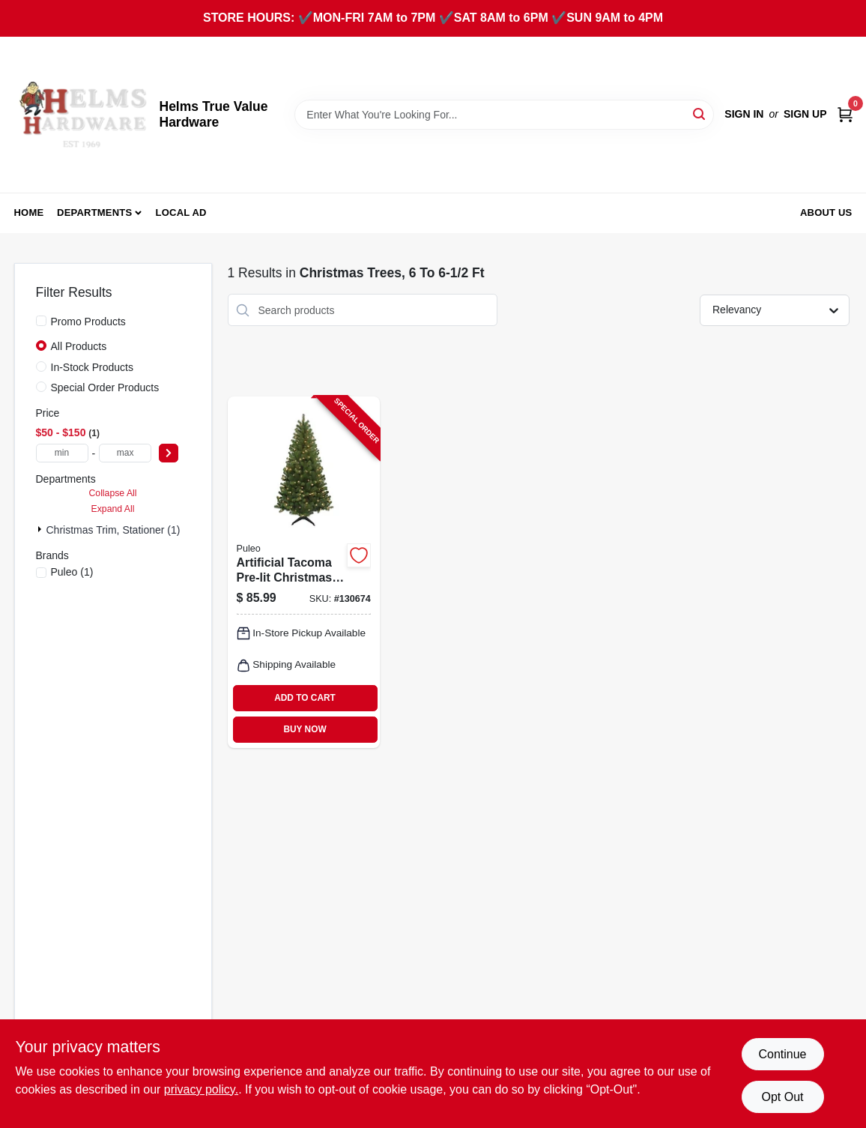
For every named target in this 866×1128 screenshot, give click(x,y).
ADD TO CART (305, 698)
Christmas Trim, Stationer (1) (113, 530)
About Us (826, 212)
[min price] (62, 453)
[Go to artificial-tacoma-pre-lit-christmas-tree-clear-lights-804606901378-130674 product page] (304, 571)
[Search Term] (504, 115)
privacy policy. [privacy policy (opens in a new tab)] (201, 1089)
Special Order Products (105, 387)
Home (29, 212)
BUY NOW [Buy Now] (304, 729)
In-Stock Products (92, 367)
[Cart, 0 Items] (845, 114)
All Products (79, 346)
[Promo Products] (41, 321)
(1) (72, 572)
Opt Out (782, 1097)
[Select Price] (168, 453)
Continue (782, 1054)
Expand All (113, 509)
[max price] (125, 453)
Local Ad (181, 212)
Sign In (743, 114)
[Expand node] (41, 529)
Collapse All (112, 493)
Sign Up (805, 114)
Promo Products (88, 321)
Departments (94, 212)
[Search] (700, 113)
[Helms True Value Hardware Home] (81, 114)
